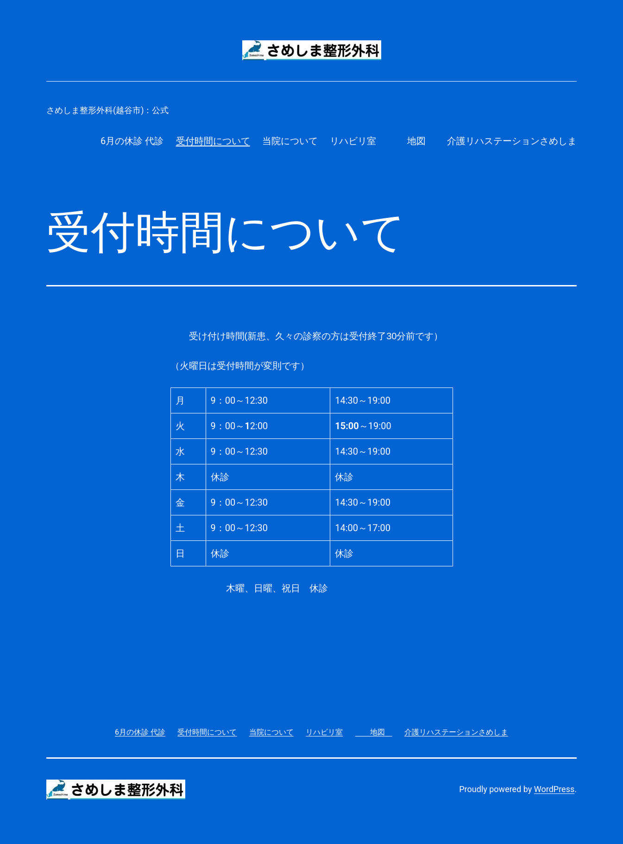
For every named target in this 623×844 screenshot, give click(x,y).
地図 (412, 140)
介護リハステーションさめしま (512, 140)
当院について (290, 140)
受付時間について (213, 140)
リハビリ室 (353, 140)
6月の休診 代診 (132, 140)
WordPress (554, 789)
